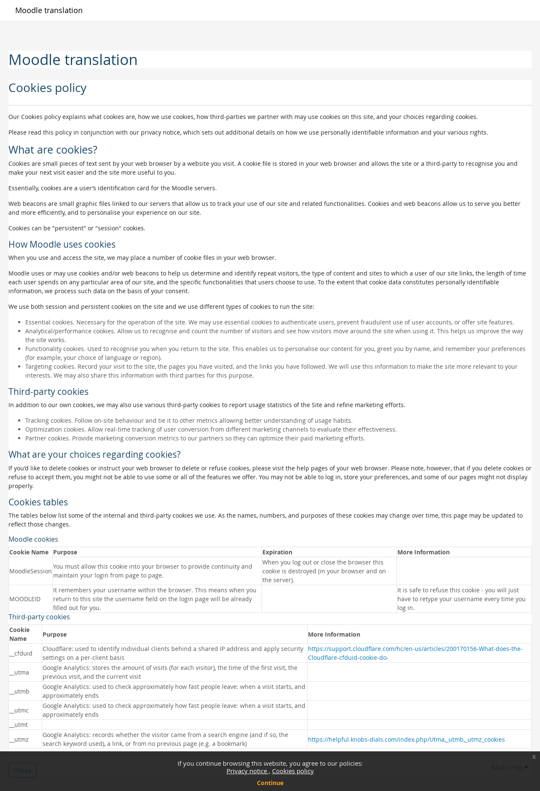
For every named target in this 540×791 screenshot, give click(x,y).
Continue (270, 783)
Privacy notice (248, 771)
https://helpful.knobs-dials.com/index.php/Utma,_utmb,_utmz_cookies (406, 739)
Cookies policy (293, 771)
